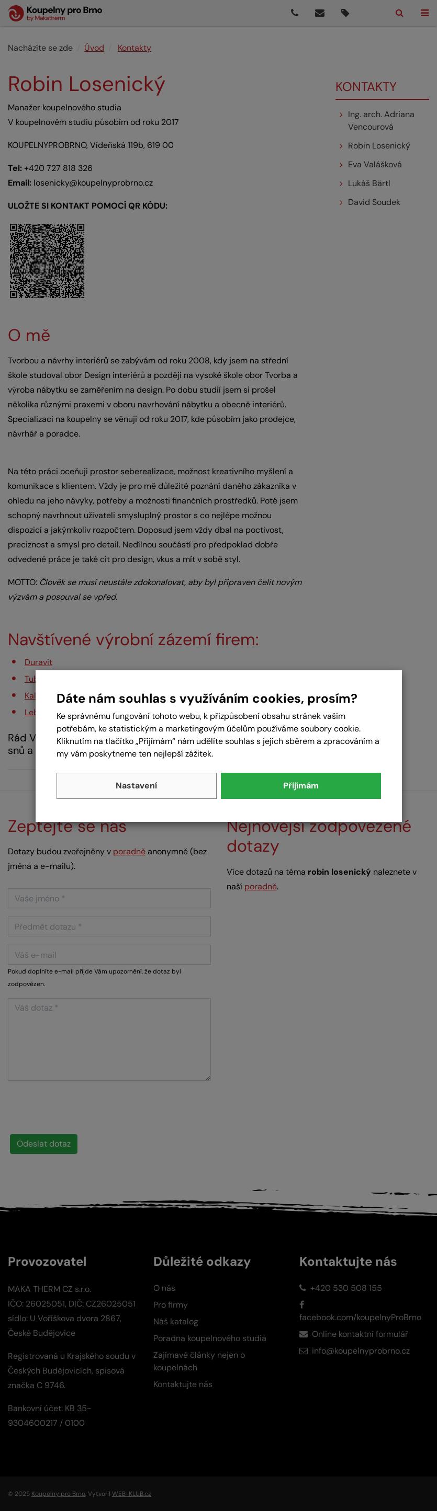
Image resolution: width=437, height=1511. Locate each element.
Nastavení (136, 785)
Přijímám (301, 785)
